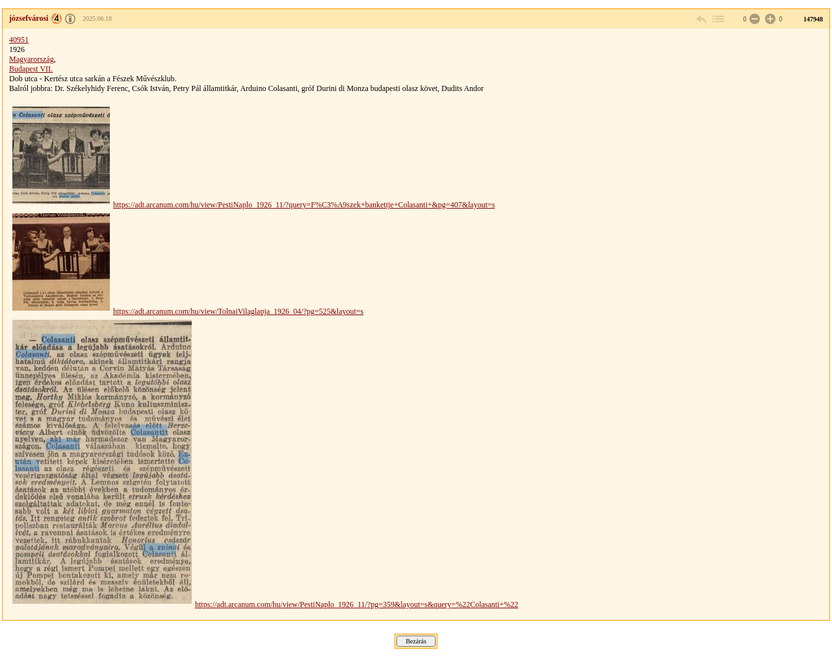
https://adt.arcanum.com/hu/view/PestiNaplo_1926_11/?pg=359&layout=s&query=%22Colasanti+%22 (356, 604)
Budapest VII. (31, 68)
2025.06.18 (97, 18)
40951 (19, 39)
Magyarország (31, 59)
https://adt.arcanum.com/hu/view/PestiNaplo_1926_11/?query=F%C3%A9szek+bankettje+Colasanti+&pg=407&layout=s (304, 204)
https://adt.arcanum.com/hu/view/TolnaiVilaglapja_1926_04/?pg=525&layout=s (238, 311)
